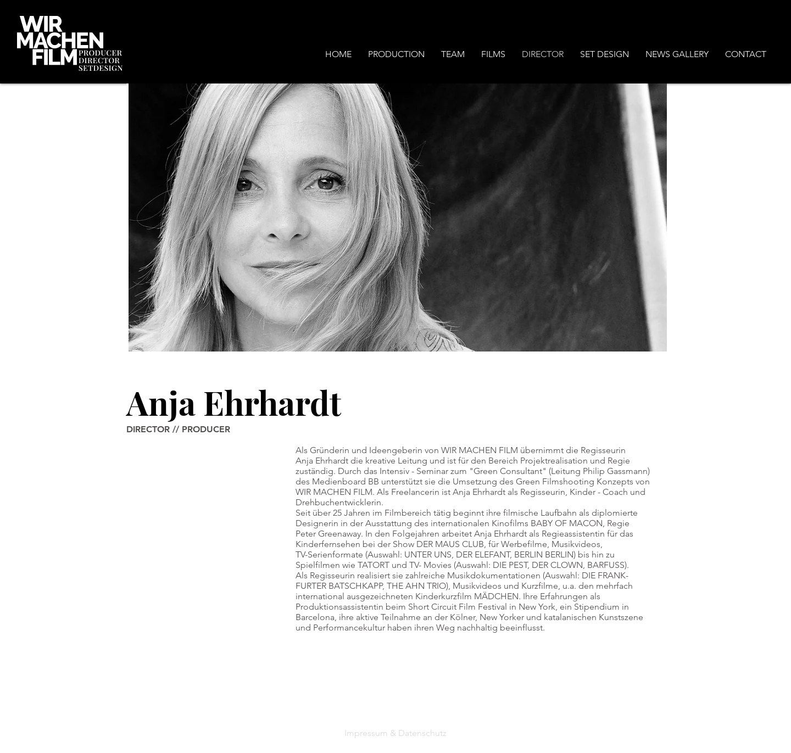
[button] (396, 54)
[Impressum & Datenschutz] (395, 733)
